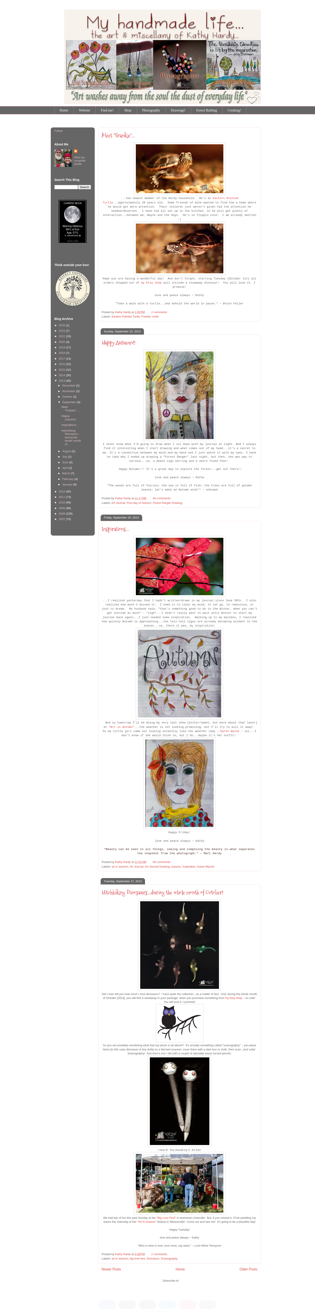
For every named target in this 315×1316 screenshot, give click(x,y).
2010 (62, 502)
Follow (58, 130)
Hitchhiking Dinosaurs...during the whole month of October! (162, 892)
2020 (62, 342)
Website (84, 110)
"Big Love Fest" (166, 1217)
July (65, 456)
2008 (62, 513)
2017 (62, 358)
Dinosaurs (153, 1258)
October (67, 396)
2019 (62, 347)
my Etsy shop (151, 282)
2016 (62, 364)
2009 (62, 508)
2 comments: (159, 312)
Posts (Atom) (188, 1280)
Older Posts (248, 1269)
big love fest (137, 1258)
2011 (62, 497)
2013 (62, 380)
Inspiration (189, 866)
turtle (155, 316)
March (66, 473)
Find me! (107, 110)
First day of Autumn (139, 503)
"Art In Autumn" (146, 1221)
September (69, 402)
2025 (62, 325)
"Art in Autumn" (121, 727)
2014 (62, 375)
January (67, 484)
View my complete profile (80, 161)
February (68, 479)
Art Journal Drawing (157, 866)
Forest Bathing (206, 110)
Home (64, 110)
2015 (62, 369)
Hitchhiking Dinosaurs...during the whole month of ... (71, 437)
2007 (62, 519)
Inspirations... (115, 529)
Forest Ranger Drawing (167, 503)
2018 (62, 353)
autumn (176, 866)
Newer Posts (111, 1269)
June (65, 462)
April (65, 467)
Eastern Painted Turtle (126, 316)
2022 (62, 336)
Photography (151, 110)
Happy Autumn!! (118, 343)
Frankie (146, 316)
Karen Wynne (229, 731)
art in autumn (120, 866)
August (67, 451)
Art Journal (118, 503)
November (69, 391)
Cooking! (234, 110)
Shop (127, 110)
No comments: (162, 498)
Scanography (169, 1258)
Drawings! (178, 110)
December (69, 385)
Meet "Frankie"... (118, 135)
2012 (62, 491)
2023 (62, 330)
